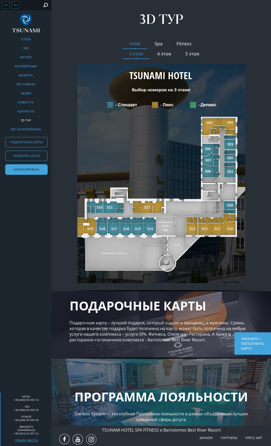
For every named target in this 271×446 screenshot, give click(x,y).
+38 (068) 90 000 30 (26, 420)
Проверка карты (26, 156)
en (15, 5)
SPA (26, 48)
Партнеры (229, 438)
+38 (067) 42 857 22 (26, 433)
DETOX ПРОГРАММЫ (26, 129)
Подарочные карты (26, 142)
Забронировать (26, 169)
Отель (26, 39)
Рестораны (25, 84)
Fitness (184, 43)
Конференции (26, 66)
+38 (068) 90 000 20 (26, 410)
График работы (26, 440)
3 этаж (136, 54)
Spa (159, 43)
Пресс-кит (253, 438)
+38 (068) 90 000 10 (26, 400)
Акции (26, 93)
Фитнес (26, 57)
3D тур (26, 120)
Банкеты (26, 75)
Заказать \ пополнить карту (252, 343)
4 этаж (164, 54)
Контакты (26, 111)
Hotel (135, 43)
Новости (25, 102)
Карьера (206, 438)
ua (5, 5)
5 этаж (192, 54)
